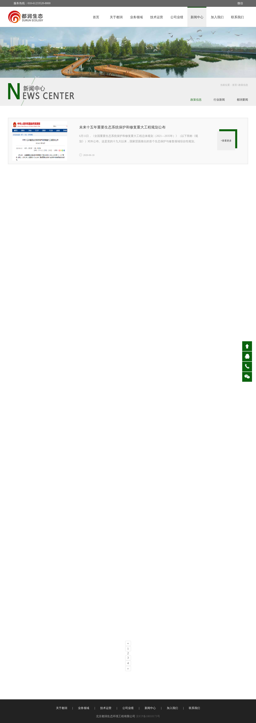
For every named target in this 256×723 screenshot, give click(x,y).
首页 (96, 17)
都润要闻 (242, 99)
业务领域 (136, 17)
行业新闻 (219, 99)
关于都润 (116, 17)
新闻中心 (197, 17)
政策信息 (243, 85)
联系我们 (237, 17)
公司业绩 (176, 17)
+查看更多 (226, 140)
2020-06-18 (88, 155)
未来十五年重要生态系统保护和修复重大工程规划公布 (122, 127)
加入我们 (217, 17)
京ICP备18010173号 (148, 716)
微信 (240, 3)
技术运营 (156, 17)
